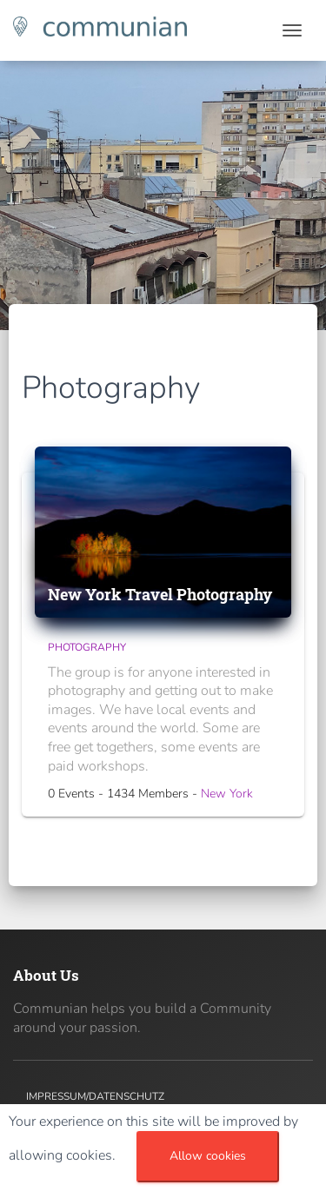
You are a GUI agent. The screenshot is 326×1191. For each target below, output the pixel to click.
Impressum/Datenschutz (95, 1096)
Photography (87, 647)
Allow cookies (208, 1156)
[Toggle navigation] (292, 30)
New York (227, 793)
